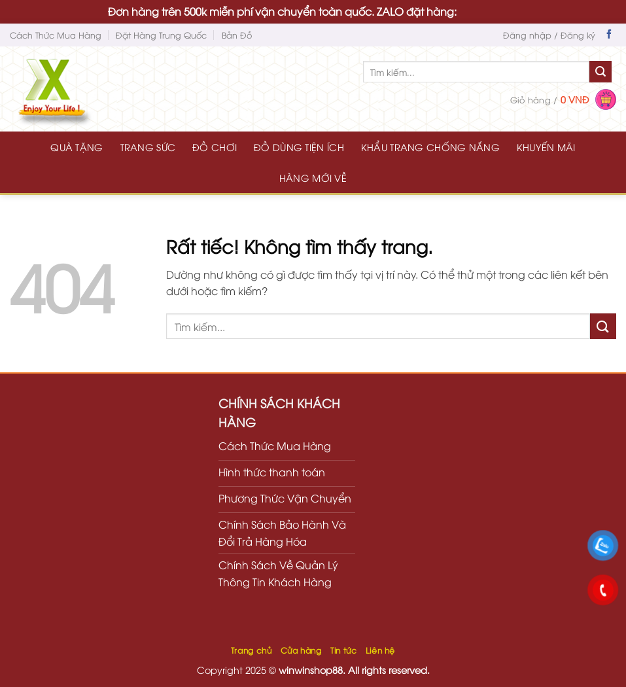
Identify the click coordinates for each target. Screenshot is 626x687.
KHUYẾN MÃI (546, 147)
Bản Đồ (237, 35)
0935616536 (488, 11)
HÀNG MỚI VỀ (313, 177)
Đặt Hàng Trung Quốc (161, 35)
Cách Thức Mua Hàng (55, 35)
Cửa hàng (301, 650)
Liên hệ (380, 650)
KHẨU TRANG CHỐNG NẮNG (430, 147)
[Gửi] (600, 72)
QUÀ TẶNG (76, 147)
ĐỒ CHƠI (214, 147)
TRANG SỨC (148, 147)
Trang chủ (251, 650)
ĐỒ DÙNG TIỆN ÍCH (299, 147)
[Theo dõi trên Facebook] (609, 35)
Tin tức (343, 650)
